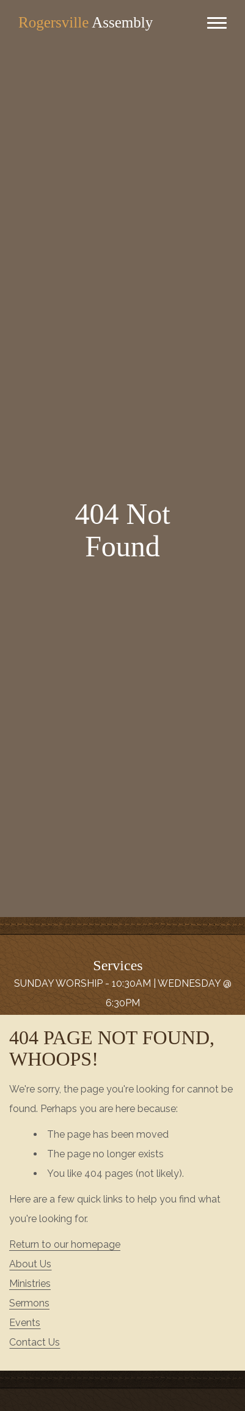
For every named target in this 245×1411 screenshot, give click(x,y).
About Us (30, 1264)
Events (24, 1322)
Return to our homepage (64, 1244)
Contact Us (34, 1342)
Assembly (85, 22)
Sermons (29, 1303)
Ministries (30, 1283)
